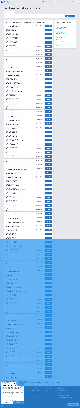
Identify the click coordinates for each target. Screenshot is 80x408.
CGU (44, 404)
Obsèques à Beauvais (60, 26)
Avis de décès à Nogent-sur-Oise (62, 29)
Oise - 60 (12, 4)
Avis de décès (7, 4)
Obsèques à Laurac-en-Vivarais (62, 34)
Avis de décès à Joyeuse (61, 32)
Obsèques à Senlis (59, 31)
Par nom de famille (10, 12)
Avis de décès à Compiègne (61, 27)
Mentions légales (49, 404)
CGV (42, 404)
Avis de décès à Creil (60, 28)
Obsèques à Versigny (60, 33)
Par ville (18, 12)
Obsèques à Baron (59, 37)
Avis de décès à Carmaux (61, 36)
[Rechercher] (70, 16)
